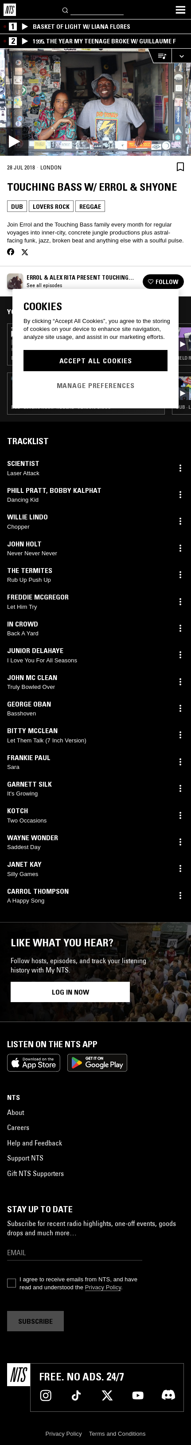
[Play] (95, 102)
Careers (18, 1127)
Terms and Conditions (117, 1433)
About (15, 1112)
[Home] (10, 10)
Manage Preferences (96, 385)
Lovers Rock (51, 207)
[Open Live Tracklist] (160, 56)
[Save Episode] (180, 166)
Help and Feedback (34, 1142)
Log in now (70, 992)
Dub (17, 207)
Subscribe (35, 1321)
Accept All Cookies (95, 360)
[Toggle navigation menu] (180, 10)
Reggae (90, 207)
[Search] (65, 9)
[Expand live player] (181, 56)
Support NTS (25, 1157)
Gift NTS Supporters (35, 1173)
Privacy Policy (103, 1287)
